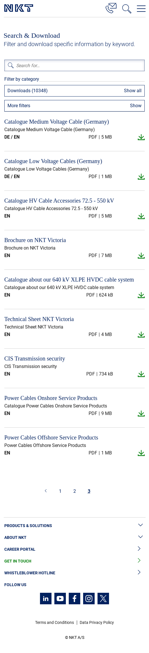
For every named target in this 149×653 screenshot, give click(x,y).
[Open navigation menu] (141, 8)
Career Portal (74, 549)
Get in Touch (74, 561)
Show (136, 105)
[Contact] (111, 7)
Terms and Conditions (54, 622)
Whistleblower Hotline (74, 573)
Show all (133, 90)
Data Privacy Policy (97, 622)
